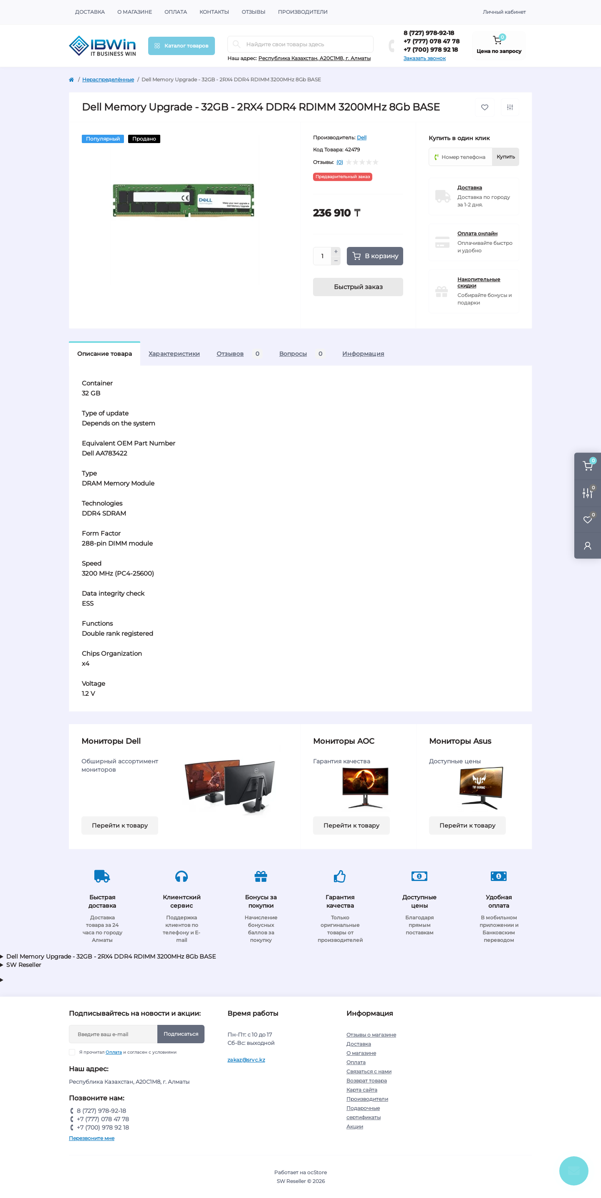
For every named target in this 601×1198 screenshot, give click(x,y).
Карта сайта (361, 1090)
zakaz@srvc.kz (246, 1060)
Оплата (175, 12)
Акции (354, 1126)
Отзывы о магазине (371, 1035)
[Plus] (336, 251)
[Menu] (181, 46)
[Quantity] (322, 256)
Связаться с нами (368, 1071)
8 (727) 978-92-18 (429, 33)
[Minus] (336, 261)
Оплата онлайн (477, 233)
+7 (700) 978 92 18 (431, 49)
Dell (361, 137)
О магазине (134, 12)
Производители (303, 12)
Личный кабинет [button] (504, 12)
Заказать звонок (425, 58)
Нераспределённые (108, 79)
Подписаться (181, 1034)
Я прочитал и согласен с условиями (128, 1052)
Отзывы (253, 12)
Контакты (214, 12)
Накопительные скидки (478, 282)
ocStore (317, 1172)
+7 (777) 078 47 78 (432, 41)
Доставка (90, 12)
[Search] (236, 44)
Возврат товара (366, 1080)
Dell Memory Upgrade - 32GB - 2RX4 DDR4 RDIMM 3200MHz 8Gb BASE (111, 956)
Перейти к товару (120, 825)
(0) (339, 162)
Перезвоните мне (91, 1138)
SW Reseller (23, 965)
